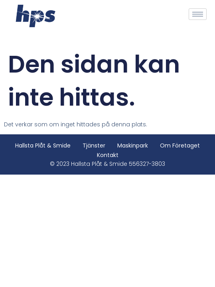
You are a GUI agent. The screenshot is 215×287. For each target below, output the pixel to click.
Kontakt (107, 155)
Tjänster (94, 145)
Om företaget (180, 145)
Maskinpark (132, 145)
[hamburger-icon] (198, 14)
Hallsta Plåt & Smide (43, 145)
